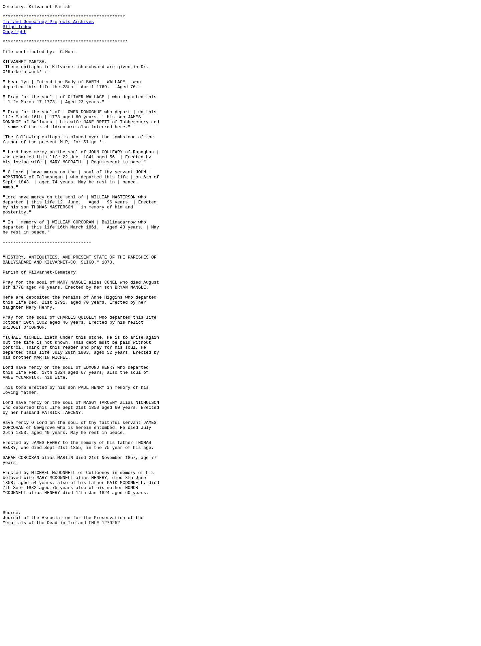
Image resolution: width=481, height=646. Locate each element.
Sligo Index (17, 31)
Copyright (14, 37)
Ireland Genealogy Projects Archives (48, 25)
